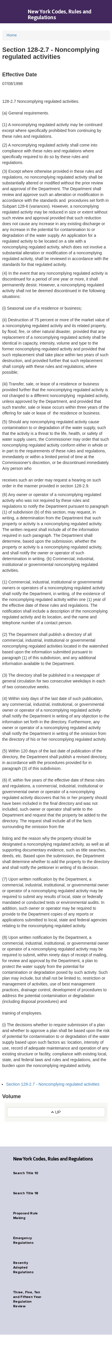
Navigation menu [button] (9, 11)
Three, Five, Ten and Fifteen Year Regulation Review (27, 1299)
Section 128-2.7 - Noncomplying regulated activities (52, 1084)
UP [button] (56, 1112)
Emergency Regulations (23, 1241)
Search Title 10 (25, 1173)
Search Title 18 (25, 1193)
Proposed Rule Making (25, 1216)
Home (12, 35)
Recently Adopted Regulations (23, 1267)
